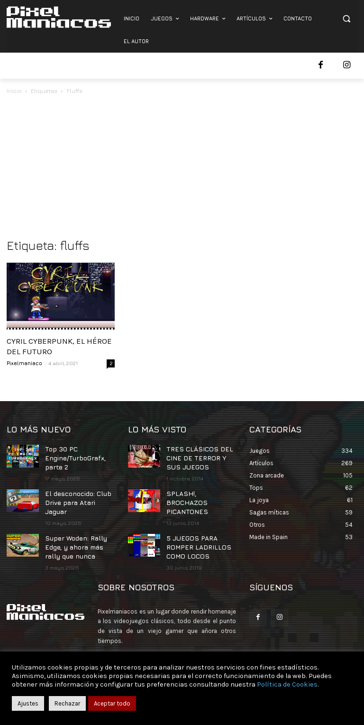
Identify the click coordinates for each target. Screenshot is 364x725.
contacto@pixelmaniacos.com (180, 643)
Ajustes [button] (28, 703)
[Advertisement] (182, 167)
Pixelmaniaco (24, 363)
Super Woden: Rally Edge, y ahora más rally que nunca (74, 531)
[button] (346, 19)
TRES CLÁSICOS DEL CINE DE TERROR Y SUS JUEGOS (198, 456)
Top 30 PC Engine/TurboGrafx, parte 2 (72, 456)
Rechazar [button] (67, 703)
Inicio (14, 90)
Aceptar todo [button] (112, 703)
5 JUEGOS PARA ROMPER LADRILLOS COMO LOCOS (193, 531)
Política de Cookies (287, 684)
